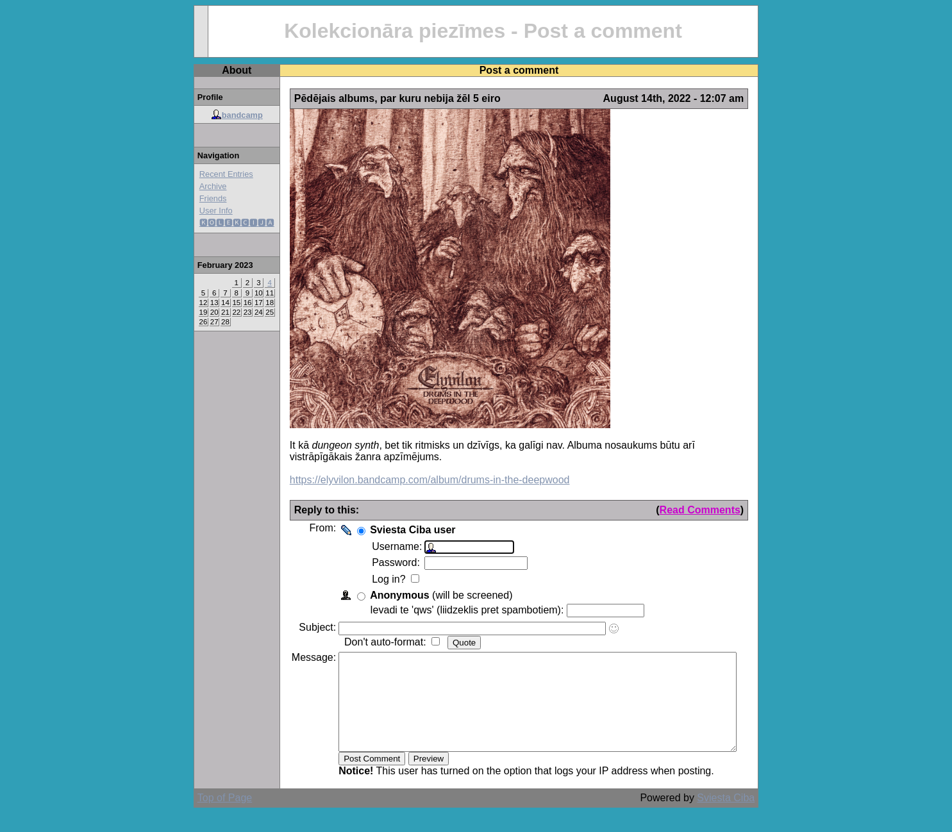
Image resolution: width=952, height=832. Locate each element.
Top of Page (205, 816)
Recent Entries (207, 174)
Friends (194, 198)
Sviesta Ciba (745, 816)
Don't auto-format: (367, 641)
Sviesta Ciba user (393, 529)
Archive (194, 186)
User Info (196, 210)
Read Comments (719, 509)
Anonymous (380, 595)
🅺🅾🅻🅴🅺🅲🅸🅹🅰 (217, 223)
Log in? (371, 579)
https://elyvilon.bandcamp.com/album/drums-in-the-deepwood (411, 479)
